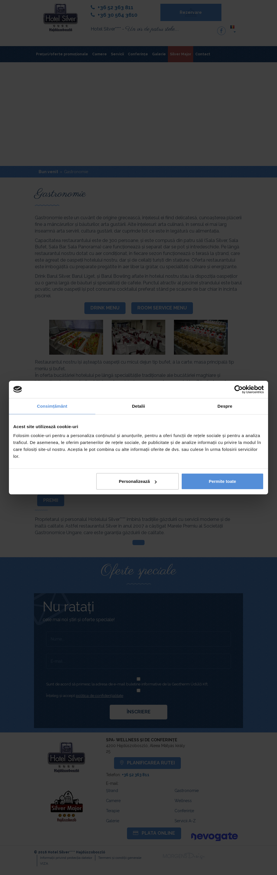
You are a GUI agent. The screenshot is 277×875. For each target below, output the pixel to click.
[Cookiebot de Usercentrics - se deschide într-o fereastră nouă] (238, 389)
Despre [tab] (224, 405)
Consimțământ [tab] (52, 405)
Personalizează (138, 481)
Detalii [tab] (138, 405)
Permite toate (222, 481)
